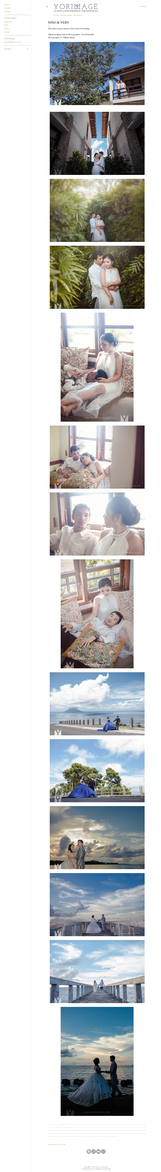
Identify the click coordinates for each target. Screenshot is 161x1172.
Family (6, 32)
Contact (7, 12)
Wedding (77, 15)
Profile (6, 29)
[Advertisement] (96, 1160)
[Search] (143, 6)
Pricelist (7, 8)
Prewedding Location (12, 42)
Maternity (8, 22)
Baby (6, 25)
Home (56, 15)
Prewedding (66, 15)
